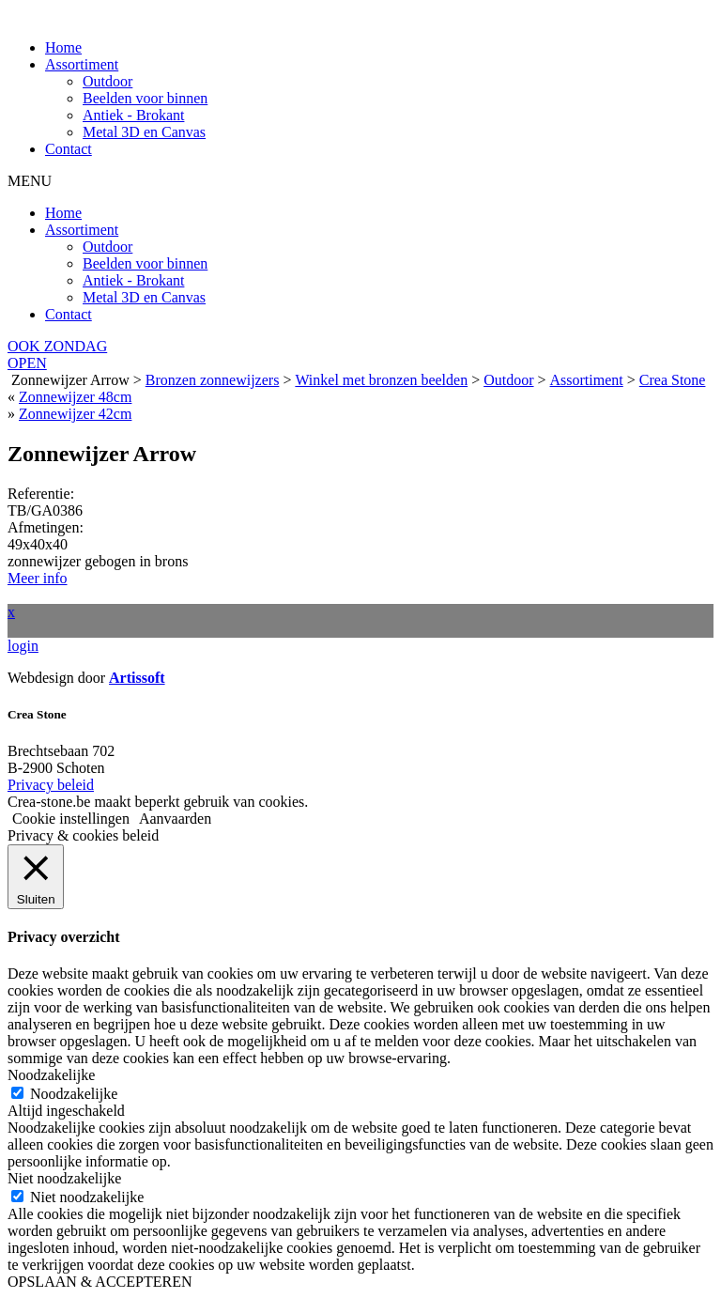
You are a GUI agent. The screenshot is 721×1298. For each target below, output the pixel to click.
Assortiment (81, 64)
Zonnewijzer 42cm (75, 414)
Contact (68, 149)
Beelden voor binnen (145, 98)
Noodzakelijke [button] (51, 1075)
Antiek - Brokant (133, 115)
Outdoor (107, 81)
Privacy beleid (51, 785)
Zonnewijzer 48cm (75, 397)
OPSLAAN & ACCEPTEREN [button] (100, 1282)
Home (63, 47)
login (23, 646)
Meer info (38, 578)
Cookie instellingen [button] (71, 819)
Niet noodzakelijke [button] (64, 1178)
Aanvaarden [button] (175, 819)
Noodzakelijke (73, 1094)
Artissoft (137, 678)
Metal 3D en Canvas (144, 132)
